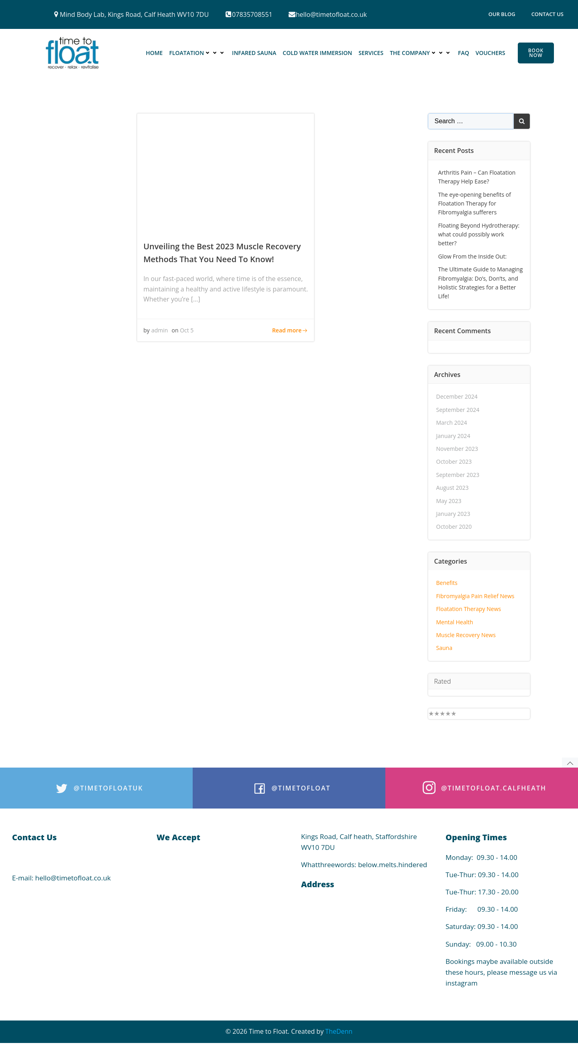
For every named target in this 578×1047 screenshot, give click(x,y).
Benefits (447, 583)
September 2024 (458, 410)
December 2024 (457, 396)
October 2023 (454, 461)
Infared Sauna (254, 53)
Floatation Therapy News (468, 609)
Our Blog (501, 14)
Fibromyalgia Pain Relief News (475, 596)
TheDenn (338, 1031)
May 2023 (449, 501)
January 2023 (453, 513)
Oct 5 (186, 330)
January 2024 (453, 436)
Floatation (197, 53)
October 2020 (454, 526)
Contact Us (547, 14)
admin (159, 330)
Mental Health (454, 622)
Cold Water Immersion (317, 53)
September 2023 (458, 475)
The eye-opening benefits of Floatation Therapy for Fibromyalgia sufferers (474, 203)
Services (370, 53)
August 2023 (452, 487)
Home (154, 53)
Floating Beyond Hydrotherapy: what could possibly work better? (479, 234)
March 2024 (451, 422)
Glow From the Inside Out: (472, 256)
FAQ (463, 53)
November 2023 (457, 448)
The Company (421, 53)
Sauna (444, 648)
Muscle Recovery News (466, 635)
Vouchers (490, 53)
